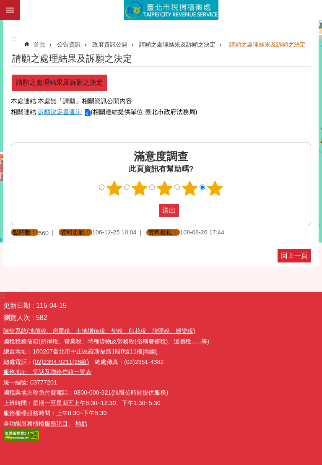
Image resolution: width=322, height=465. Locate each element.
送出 (151, 210)
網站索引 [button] (10, 10)
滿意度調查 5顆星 (215, 188)
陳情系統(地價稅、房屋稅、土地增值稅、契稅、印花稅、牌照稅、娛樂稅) (99, 330)
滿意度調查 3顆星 (165, 188)
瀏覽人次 (16, 317)
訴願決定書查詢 (60, 111)
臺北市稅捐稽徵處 (171, 10)
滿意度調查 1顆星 (114, 188)
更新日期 (16, 305)
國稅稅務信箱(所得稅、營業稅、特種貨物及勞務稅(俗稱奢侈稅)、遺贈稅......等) (106, 341)
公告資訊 (68, 44)
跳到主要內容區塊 (4, 4)
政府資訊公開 (109, 44)
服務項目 (56, 423)
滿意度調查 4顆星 (190, 188)
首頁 (39, 44)
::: (6, 22)
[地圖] (150, 351)
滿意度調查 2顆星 (140, 188)
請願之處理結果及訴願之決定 (177, 44)
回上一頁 (294, 255)
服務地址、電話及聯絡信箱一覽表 (47, 372)
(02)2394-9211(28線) (61, 361)
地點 (81, 423)
